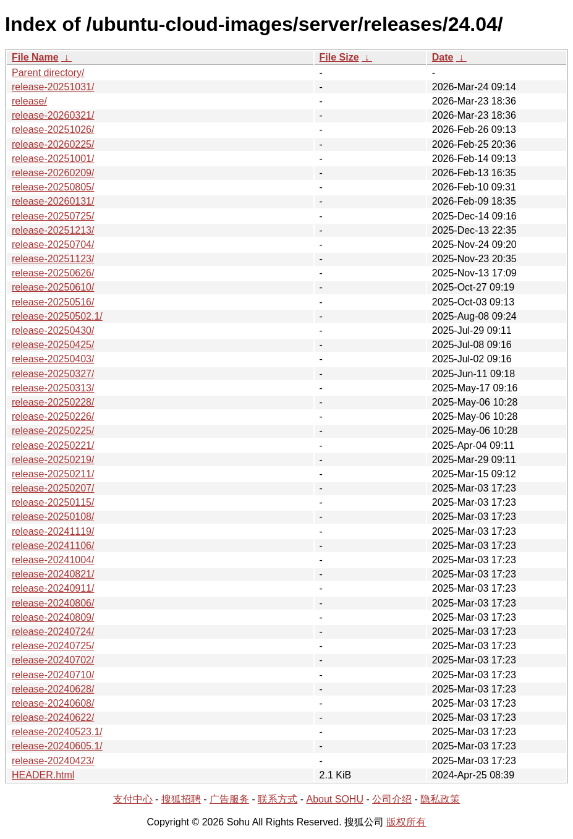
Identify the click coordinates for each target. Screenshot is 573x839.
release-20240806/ (53, 603)
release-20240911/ (53, 588)
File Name (35, 57)
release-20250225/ (53, 430)
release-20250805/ (53, 187)
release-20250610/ (53, 287)
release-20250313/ (53, 388)
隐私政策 (440, 799)
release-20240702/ (53, 660)
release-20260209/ (53, 173)
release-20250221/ (53, 445)
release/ (29, 101)
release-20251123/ (53, 258)
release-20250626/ (53, 273)
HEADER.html (43, 775)
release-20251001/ (53, 158)
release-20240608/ (53, 703)
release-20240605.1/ (57, 746)
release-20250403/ (53, 359)
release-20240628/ (53, 689)
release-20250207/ (53, 488)
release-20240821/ (53, 574)
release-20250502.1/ (57, 316)
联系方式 (277, 799)
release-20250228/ (53, 402)
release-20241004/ (53, 560)
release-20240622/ (53, 717)
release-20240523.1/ (57, 731)
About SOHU (334, 799)
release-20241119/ (53, 531)
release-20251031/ (53, 87)
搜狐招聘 (181, 799)
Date (443, 57)
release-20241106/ (53, 545)
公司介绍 (392, 799)
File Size (339, 57)
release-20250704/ (53, 244)
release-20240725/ (53, 646)
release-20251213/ (53, 230)
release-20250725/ (53, 216)
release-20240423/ (53, 761)
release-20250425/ (53, 344)
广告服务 (229, 799)
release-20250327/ (53, 373)
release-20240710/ (53, 675)
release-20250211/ (53, 474)
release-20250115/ (53, 502)
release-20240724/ (53, 631)
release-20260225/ (53, 144)
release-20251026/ (53, 129)
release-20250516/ (53, 302)
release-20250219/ (53, 459)
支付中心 (133, 799)
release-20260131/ (53, 201)
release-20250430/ (53, 330)
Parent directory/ (48, 72)
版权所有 (406, 822)
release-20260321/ (53, 115)
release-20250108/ (53, 516)
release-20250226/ (53, 416)
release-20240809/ (53, 617)
